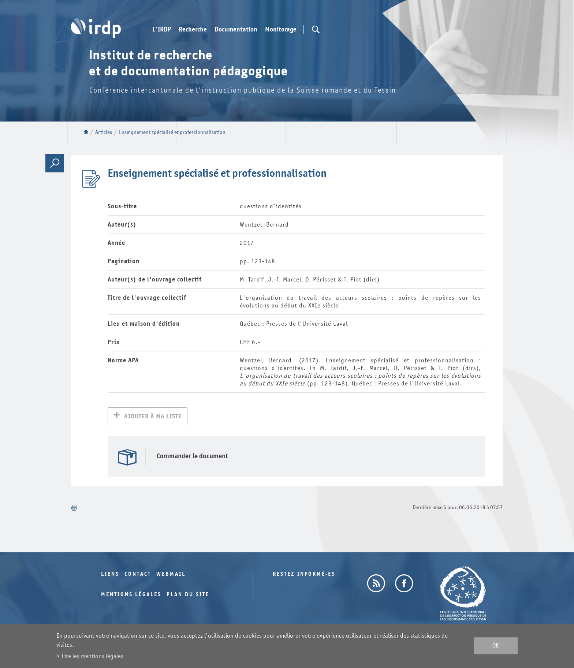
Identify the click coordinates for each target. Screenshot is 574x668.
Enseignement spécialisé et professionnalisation (172, 132)
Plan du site (188, 595)
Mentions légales (131, 595)
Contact (137, 575)
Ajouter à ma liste (153, 417)
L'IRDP (161, 29)
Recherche (193, 29)
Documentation (236, 29)
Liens (110, 575)
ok (495, 646)
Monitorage (281, 29)
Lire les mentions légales (92, 656)
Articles (103, 132)
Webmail (171, 575)
